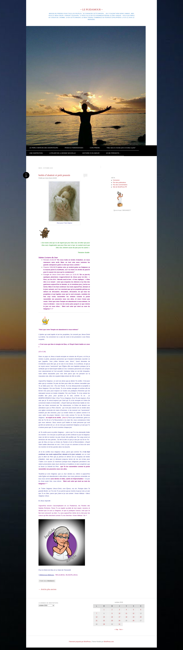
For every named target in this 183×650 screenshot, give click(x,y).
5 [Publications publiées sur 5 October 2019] (133, 609)
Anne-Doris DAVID (51, 178)
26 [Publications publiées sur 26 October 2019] (133, 620)
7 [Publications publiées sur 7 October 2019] (96, 613)
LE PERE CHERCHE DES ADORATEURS (43, 148)
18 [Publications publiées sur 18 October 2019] (126, 617)
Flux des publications (119, 182)
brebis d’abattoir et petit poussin (54, 175)
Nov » (121, 629)
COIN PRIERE (95, 148)
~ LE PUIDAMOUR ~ (91, 9)
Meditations (50, 581)
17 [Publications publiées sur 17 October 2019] (119, 617)
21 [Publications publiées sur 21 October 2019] (96, 620)
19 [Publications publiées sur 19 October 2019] (133, 617)
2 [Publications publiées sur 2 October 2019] (112, 609)
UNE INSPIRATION (36, 153)
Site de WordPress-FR (120, 187)
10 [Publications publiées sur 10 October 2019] (119, 613)
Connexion (116, 180)
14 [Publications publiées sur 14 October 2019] (96, 617)
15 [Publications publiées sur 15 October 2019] (104, 617)
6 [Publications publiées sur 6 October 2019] (140, 609)
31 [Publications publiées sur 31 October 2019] (119, 624)
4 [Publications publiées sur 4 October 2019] (126, 609)
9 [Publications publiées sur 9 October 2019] (112, 613)
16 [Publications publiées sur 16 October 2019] (112, 617)
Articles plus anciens (47, 589)
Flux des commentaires (120, 185)
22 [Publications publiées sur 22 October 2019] (104, 620)
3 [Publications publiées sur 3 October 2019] (119, 609)
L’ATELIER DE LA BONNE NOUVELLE (62, 153)
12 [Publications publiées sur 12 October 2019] (133, 613)
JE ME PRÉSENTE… (113, 153)
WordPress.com (109, 641)
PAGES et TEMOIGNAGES (74, 148)
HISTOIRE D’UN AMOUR (90, 153)
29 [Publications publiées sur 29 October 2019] (104, 624)
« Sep (116, 629)
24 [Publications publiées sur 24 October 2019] (119, 620)
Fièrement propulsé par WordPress (80, 641)
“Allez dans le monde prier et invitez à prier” (121, 148)
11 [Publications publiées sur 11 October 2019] (126, 613)
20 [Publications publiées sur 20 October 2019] (140, 617)
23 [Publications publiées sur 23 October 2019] (112, 620)
